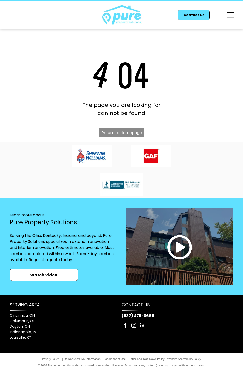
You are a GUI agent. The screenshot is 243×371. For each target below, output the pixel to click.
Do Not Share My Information (82, 359)
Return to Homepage (121, 132)
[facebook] (125, 326)
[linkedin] (142, 326)
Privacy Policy (50, 359)
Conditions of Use (115, 359)
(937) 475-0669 (138, 316)
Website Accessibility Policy (184, 359)
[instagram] (133, 326)
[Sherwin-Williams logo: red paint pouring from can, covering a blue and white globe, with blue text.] (91, 156)
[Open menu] (230, 15)
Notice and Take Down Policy (146, 359)
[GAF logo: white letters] (151, 156)
